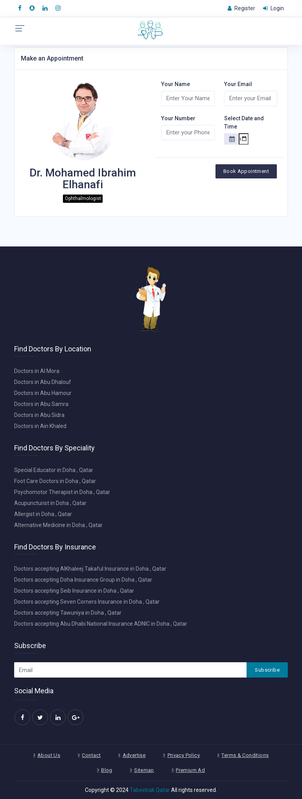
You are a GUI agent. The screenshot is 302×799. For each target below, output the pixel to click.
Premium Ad (190, 770)
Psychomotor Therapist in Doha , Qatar (62, 492)
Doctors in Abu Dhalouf (42, 382)
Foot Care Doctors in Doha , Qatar (55, 481)
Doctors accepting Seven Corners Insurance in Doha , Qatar (87, 602)
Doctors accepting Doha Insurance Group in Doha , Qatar (83, 580)
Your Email (238, 84)
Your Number (178, 118)
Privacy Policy (184, 755)
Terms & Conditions (245, 755)
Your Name (175, 84)
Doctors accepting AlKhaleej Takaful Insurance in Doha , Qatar (90, 569)
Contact (91, 755)
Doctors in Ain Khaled (40, 426)
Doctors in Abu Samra (41, 404)
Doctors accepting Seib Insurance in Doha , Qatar (74, 591)
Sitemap (144, 770)
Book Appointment (246, 171)
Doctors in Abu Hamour (43, 393)
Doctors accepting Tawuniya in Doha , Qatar (68, 613)
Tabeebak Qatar (150, 790)
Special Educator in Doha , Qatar (53, 470)
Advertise (134, 755)
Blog (106, 770)
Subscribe (267, 670)
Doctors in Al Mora (36, 371)
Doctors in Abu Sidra (39, 415)
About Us (48, 755)
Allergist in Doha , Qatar (43, 514)
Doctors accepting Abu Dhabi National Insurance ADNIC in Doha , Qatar (100, 624)
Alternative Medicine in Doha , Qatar (58, 525)
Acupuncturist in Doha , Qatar (50, 503)
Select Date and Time (244, 122)
